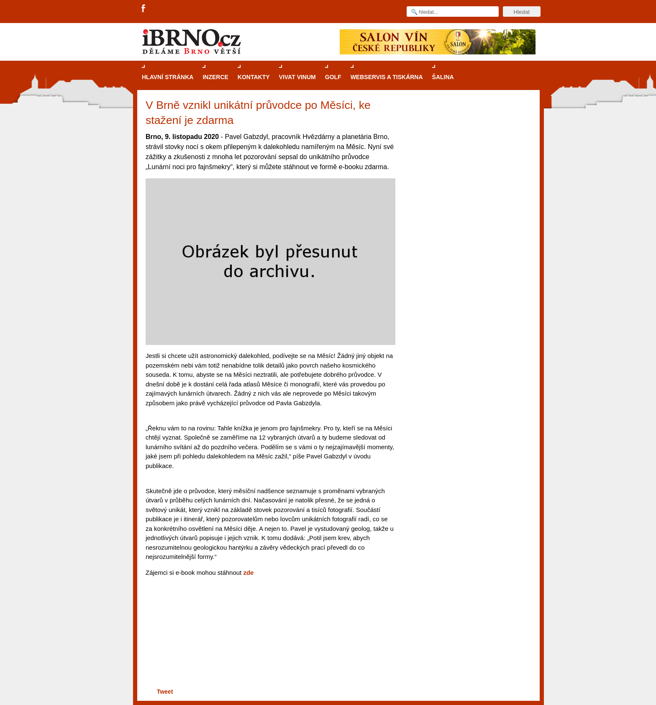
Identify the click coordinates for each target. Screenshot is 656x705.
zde (248, 572)
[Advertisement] (269, 653)
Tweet (165, 691)
